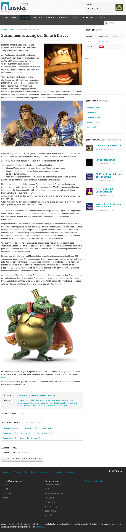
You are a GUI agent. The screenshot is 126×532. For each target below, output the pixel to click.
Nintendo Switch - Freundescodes (105, 190)
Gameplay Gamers (52, 485)
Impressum (69, 472)
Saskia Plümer (105, 42)
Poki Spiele (49, 498)
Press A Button (51, 502)
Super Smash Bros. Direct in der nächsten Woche (23, 438)
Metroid (65, 400)
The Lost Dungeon (52, 506)
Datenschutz (30, 472)
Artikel (50, 17)
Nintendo (40, 527)
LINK (3, 377)
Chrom (34, 406)
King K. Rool (45, 400)
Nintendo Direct (93, 108)
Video (75, 17)
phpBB (5, 489)
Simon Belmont (70, 403)
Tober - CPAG (50, 511)
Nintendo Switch (93, 117)
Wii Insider (49, 515)
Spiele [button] (63, 17)
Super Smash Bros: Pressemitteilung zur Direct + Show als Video (29, 433)
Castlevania (58, 403)
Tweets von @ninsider (94, 481)
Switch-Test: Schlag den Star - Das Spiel (108, 205)
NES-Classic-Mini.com (54, 493)
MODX (5, 485)
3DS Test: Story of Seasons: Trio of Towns (110, 175)
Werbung (17, 472)
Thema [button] (37, 17)
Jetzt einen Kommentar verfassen (22, 458)
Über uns (6, 472)
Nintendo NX (92, 112)
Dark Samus (56, 400)
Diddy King (34, 400)
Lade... (72, 406)
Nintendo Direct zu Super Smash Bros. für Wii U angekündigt (28, 428)
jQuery (5, 498)
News (25, 17)
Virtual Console (93, 122)
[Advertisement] (105, 76)
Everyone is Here (61, 406)
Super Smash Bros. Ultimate (41, 403)
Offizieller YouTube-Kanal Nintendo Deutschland (37, 395)
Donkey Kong (23, 400)
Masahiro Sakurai (45, 406)
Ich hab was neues (105, 159)
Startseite (11, 17)
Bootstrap (7, 493)
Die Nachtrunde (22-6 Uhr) (109, 145)
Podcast (88, 17)
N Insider (4, 29)
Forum (101, 17)
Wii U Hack (91, 127)
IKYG (47, 489)
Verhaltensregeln (45, 472)
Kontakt (58, 472)
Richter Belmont (24, 406)
